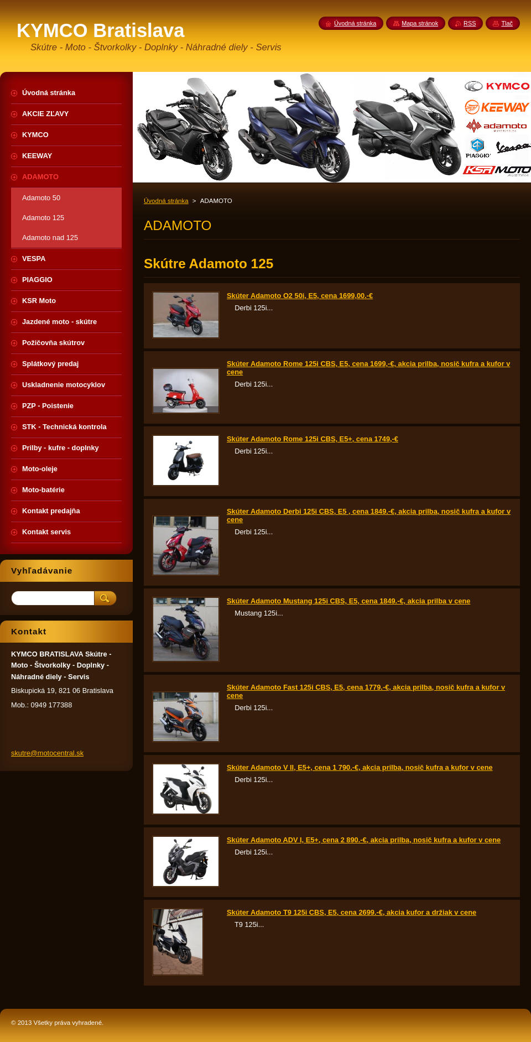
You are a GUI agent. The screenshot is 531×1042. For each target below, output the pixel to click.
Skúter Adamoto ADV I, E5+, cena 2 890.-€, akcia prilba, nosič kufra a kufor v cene (364, 840)
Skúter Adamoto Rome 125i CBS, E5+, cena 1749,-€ (312, 439)
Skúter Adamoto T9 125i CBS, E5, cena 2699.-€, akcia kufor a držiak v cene (351, 912)
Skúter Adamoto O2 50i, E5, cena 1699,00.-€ (300, 295)
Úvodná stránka (166, 200)
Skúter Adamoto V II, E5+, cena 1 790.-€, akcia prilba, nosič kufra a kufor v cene (360, 767)
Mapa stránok (420, 23)
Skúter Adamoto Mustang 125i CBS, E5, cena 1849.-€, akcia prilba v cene (348, 601)
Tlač (507, 23)
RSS (470, 23)
